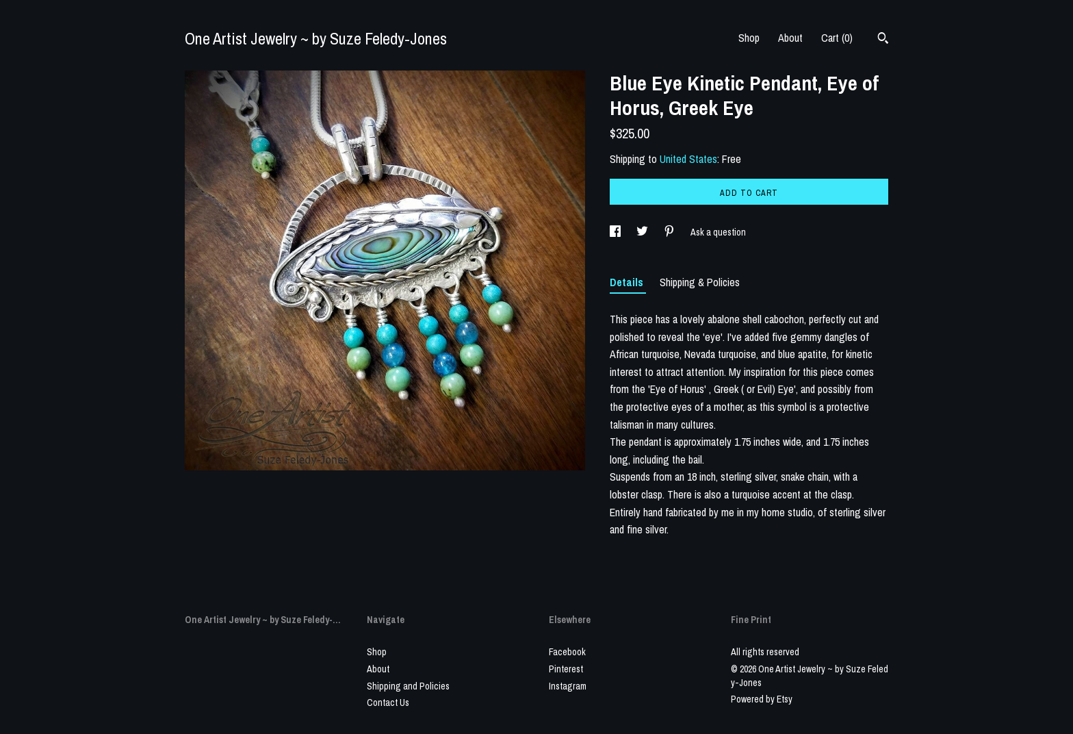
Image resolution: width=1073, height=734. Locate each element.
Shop (749, 37)
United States (688, 158)
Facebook (567, 652)
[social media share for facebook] (616, 232)
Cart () (837, 37)
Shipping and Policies (408, 686)
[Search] (883, 39)
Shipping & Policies (700, 282)
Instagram (567, 686)
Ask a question (718, 232)
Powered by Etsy (761, 699)
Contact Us (388, 702)
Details (628, 282)
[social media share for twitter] (643, 232)
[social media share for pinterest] (670, 232)
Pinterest (566, 669)
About (790, 37)
